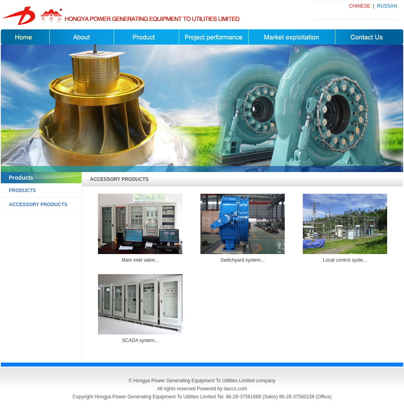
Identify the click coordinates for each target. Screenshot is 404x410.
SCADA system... (140, 340)
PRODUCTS (22, 190)
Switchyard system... (242, 260)
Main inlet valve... (140, 260)
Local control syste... (345, 260)
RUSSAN (387, 6)
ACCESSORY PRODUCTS (38, 204)
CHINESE (359, 6)
